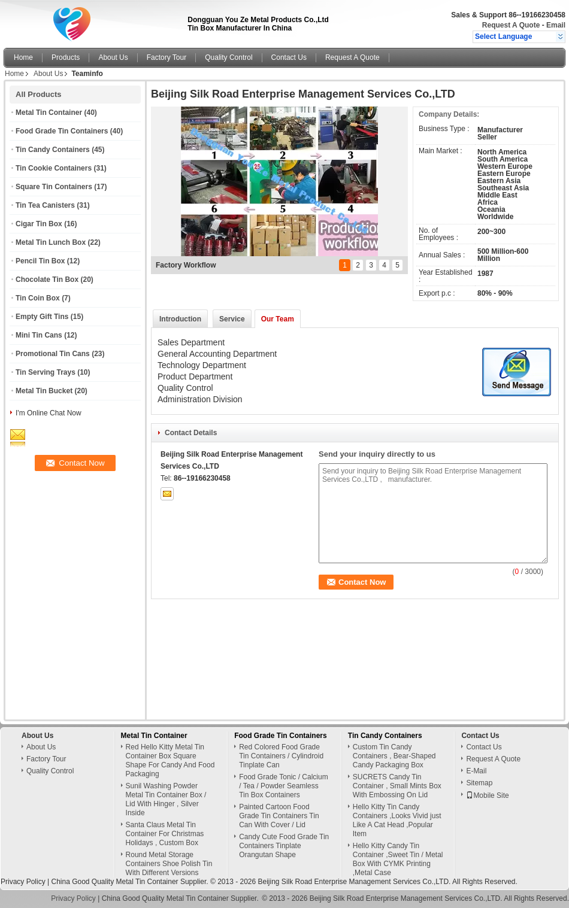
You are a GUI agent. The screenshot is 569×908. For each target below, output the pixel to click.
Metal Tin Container (49, 112)
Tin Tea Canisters (45, 205)
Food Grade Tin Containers (62, 131)
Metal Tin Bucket (44, 391)
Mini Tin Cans (39, 335)
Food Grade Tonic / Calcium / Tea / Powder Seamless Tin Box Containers (283, 786)
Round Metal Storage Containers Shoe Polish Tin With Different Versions (169, 864)
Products (66, 57)
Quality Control (228, 57)
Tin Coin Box (38, 298)
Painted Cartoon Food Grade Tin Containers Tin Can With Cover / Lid (279, 816)
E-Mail (476, 771)
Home (23, 57)
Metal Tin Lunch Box (51, 242)
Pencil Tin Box (40, 261)
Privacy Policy (23, 881)
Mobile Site (487, 795)
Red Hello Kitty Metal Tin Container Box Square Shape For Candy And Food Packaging (170, 760)
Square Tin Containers (54, 187)
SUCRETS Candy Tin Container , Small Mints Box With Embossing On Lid (397, 786)
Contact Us (289, 57)
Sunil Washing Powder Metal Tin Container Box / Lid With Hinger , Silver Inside (166, 799)
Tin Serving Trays (45, 372)
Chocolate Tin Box (47, 279)
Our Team (277, 319)
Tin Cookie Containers (54, 168)
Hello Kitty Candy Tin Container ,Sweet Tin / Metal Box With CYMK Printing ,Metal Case (398, 859)
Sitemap (479, 783)
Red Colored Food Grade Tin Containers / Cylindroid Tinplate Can (281, 756)
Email (555, 25)
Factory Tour (166, 57)
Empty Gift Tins (42, 316)
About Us (113, 57)
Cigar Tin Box (39, 224)
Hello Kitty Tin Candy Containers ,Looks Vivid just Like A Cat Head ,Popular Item (397, 820)
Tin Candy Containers (53, 149)
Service (232, 319)
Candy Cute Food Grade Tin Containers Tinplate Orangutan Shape (284, 846)
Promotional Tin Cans (53, 354)
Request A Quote (511, 25)
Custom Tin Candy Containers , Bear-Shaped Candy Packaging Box (394, 756)
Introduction (180, 319)
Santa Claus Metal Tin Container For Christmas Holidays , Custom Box (165, 834)
